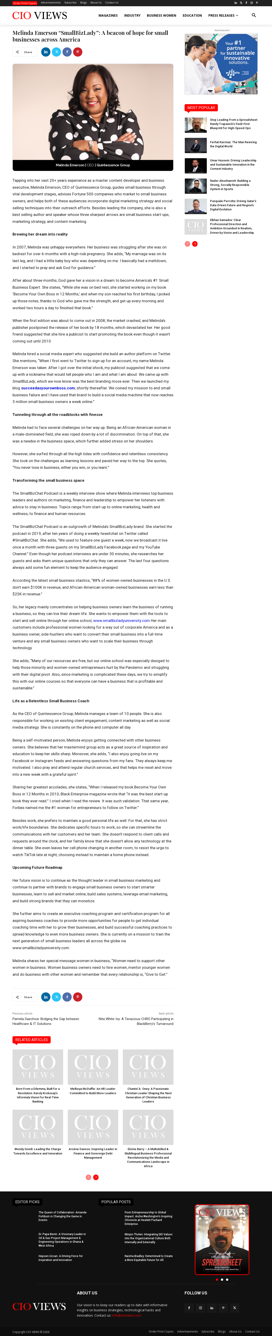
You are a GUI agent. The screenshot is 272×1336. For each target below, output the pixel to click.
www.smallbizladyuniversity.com (121, 620)
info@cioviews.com (126, 1315)
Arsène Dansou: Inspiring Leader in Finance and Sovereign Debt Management (93, 1153)
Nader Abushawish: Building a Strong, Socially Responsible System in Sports (230, 185)
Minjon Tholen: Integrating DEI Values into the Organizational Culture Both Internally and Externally (149, 1238)
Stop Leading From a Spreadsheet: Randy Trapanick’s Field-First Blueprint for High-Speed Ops (234, 124)
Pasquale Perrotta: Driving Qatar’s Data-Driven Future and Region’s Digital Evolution (233, 205)
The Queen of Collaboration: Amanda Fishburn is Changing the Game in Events (63, 1216)
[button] (254, 15)
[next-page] (96, 1177)
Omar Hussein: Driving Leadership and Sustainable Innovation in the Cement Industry (233, 164)
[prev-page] (88, 1177)
